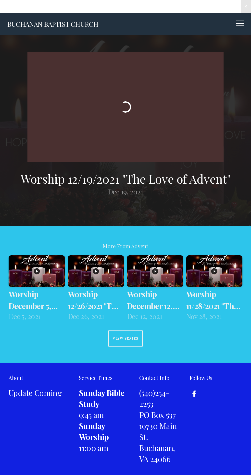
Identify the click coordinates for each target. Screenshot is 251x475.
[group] (37, 289)
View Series (125, 338)
